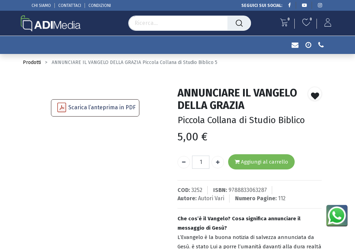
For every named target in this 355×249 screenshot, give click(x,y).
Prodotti (32, 62)
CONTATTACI (69, 5)
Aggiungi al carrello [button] (261, 162)
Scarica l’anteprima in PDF (102, 107)
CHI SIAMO (41, 5)
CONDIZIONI (99, 5)
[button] (315, 94)
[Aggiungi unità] (217, 162)
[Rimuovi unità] (184, 162)
